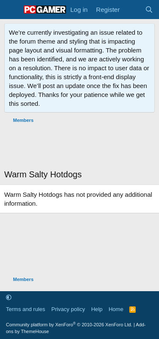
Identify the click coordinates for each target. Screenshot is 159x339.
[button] (8, 297)
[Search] (149, 9)
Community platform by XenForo (69, 324)
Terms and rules (25, 309)
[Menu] (12, 9)
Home (116, 309)
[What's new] (132, 9)
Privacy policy (68, 309)
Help (97, 309)
